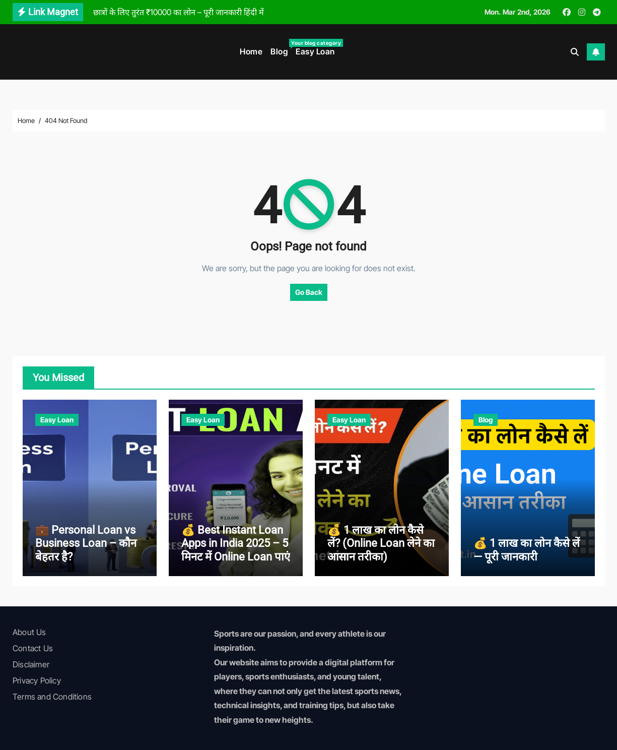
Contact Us (33, 648)
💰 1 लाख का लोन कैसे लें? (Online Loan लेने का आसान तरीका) (381, 543)
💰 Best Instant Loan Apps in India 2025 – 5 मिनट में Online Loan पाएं (235, 543)
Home (251, 51)
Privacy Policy (37, 680)
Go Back (308, 292)
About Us (29, 632)
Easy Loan (315, 51)
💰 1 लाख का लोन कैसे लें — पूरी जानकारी (526, 549)
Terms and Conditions (52, 697)
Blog (281, 47)
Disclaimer (31, 664)
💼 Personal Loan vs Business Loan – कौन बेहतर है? (85, 543)
